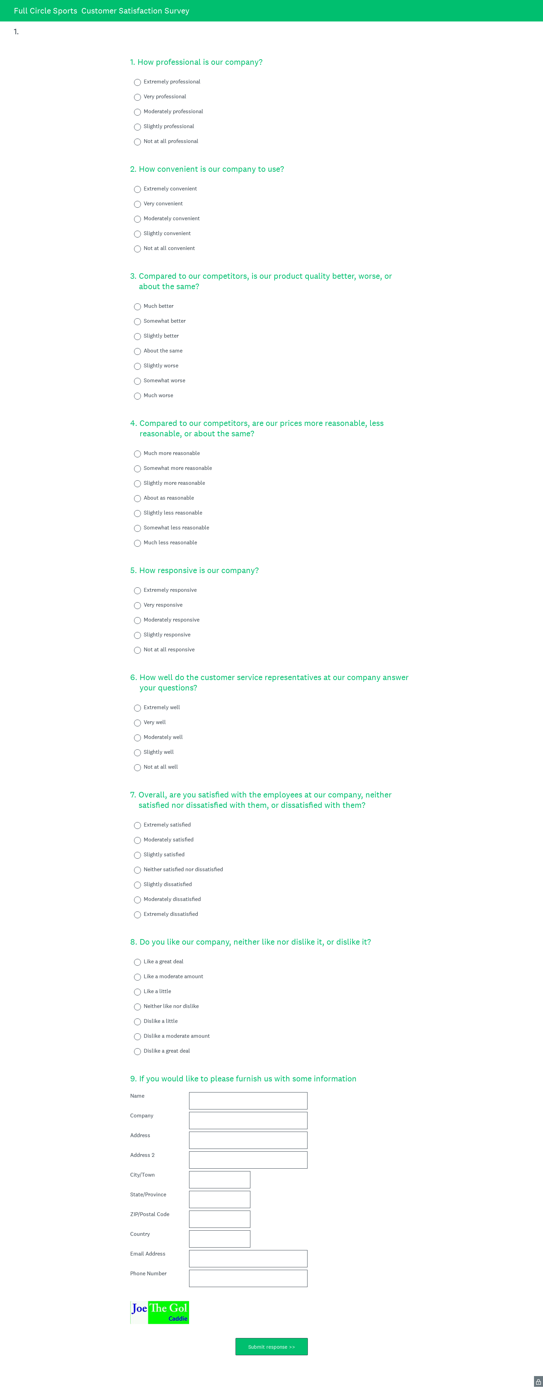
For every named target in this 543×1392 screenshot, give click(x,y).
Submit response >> (271, 1347)
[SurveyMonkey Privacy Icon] (538, 1381)
